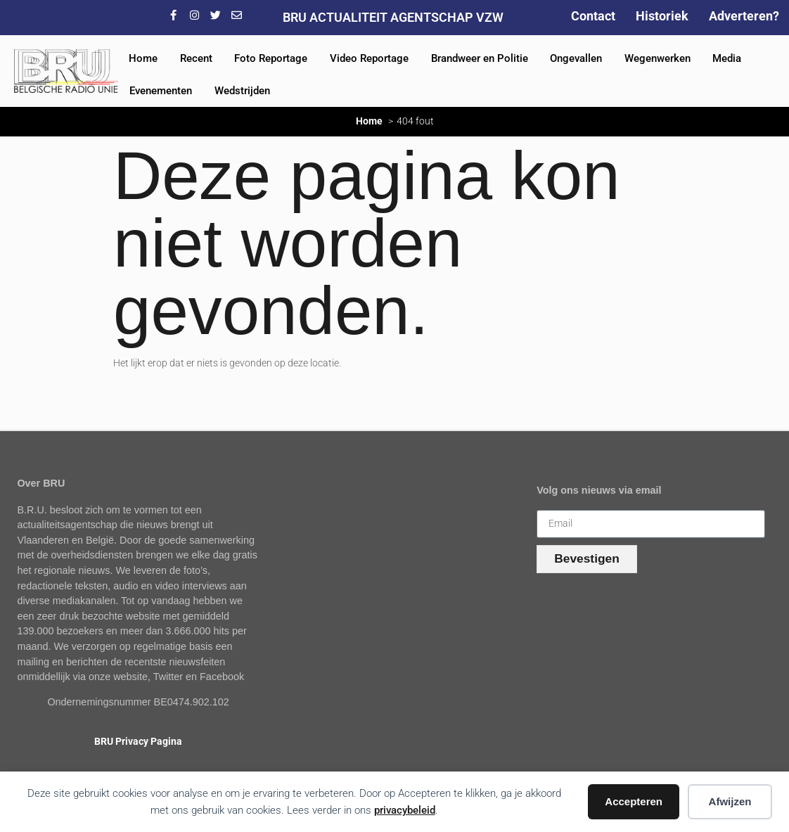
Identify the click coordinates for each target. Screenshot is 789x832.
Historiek (662, 15)
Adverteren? (744, 15)
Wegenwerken (657, 58)
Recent (196, 58)
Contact (593, 15)
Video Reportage (369, 58)
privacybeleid (404, 810)
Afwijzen (730, 801)
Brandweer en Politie (479, 58)
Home (143, 58)
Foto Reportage (270, 58)
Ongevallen (576, 58)
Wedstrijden (242, 90)
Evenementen (160, 90)
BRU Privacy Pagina (138, 742)
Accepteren (633, 801)
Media (726, 58)
